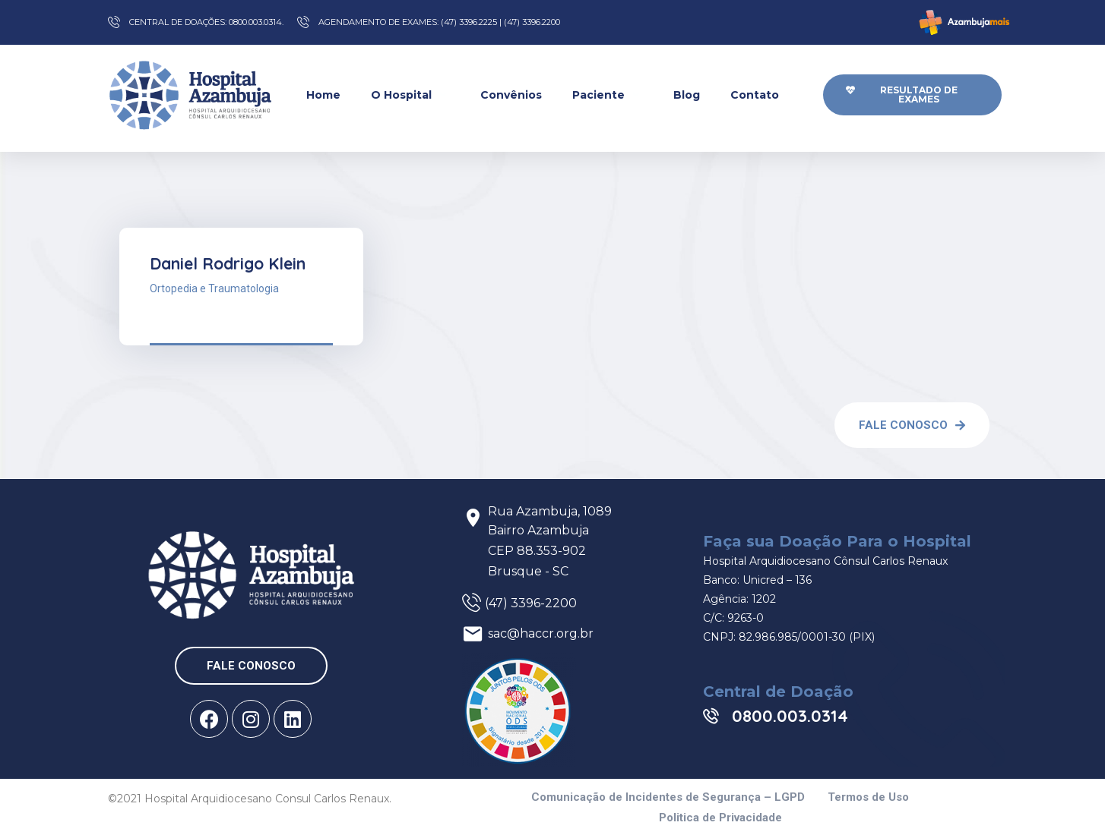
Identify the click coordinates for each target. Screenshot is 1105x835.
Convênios (511, 95)
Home (323, 95)
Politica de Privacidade (720, 818)
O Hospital (410, 94)
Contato (763, 94)
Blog (686, 95)
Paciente (607, 94)
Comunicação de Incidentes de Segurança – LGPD (668, 797)
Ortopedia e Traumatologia (214, 288)
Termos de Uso (868, 797)
